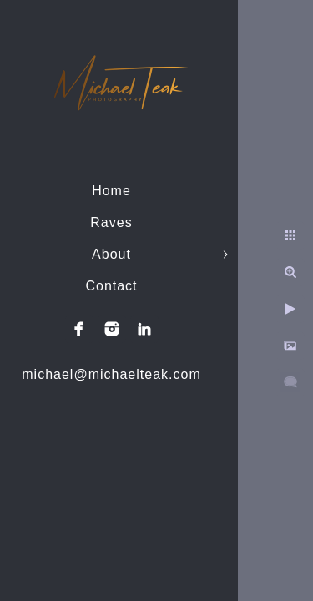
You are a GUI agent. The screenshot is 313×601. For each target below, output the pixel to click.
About (111, 254)
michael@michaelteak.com (111, 374)
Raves (111, 222)
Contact (111, 286)
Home (111, 191)
